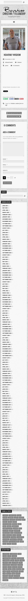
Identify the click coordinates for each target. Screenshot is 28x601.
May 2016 (5, 445)
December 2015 (6, 456)
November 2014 (6, 485)
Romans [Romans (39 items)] (22, 577)
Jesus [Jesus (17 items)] (12, 532)
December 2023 (6, 246)
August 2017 (6, 411)
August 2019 (6, 358)
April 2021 (5, 317)
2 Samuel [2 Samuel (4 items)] (22, 560)
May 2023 (5, 261)
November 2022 (6, 275)
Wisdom (19, 62)
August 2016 (6, 438)
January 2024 (6, 243)
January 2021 (6, 324)
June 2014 (5, 496)
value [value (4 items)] (4, 543)
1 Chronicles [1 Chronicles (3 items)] (6, 553)
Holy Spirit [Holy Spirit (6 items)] (5, 530)
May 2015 (5, 472)
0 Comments (16, 65)
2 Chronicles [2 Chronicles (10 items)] (20, 558)
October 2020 (6, 331)
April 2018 (5, 393)
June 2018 (5, 389)
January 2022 (6, 297)
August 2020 (6, 335)
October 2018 (6, 380)
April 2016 (5, 447)
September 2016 (6, 436)
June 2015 (5, 469)
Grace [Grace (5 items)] (4, 526)
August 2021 (6, 308)
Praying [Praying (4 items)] (19, 535)
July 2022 (5, 284)
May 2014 (5, 498)
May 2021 (5, 315)
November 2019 (6, 351)
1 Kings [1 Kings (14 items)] (4, 556)
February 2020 (6, 344)
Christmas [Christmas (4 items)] (11, 517)
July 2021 (5, 311)
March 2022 (5, 293)
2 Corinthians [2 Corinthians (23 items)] (6, 560)
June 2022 (5, 286)
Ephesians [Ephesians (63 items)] (20, 564)
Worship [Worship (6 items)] (14, 543)
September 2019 (6, 355)
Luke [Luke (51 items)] (4, 573)
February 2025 (6, 214)
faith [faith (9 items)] (24, 519)
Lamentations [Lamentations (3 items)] (15, 571)
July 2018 (5, 387)
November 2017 (6, 404)
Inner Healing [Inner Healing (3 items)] (6, 532)
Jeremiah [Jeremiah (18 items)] (18, 569)
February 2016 (6, 451)
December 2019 (6, 349)
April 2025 (5, 210)
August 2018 (6, 384)
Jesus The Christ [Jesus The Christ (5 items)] (18, 532)
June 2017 (5, 416)
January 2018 (6, 400)
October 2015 (6, 460)
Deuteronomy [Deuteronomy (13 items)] (6, 564)
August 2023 (6, 255)
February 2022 (6, 295)
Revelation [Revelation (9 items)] (16, 577)
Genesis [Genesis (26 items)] (20, 567)
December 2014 (6, 483)
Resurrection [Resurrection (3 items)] (13, 539)
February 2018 (6, 398)
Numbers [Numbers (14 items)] (11, 575)
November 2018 (6, 378)
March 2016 (5, 449)
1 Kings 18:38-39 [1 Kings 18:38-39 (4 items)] (12, 515)
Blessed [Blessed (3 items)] (19, 515)
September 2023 (6, 252)
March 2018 (5, 396)
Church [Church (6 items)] (16, 517)
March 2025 (5, 212)
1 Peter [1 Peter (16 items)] (9, 556)
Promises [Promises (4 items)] (13, 537)
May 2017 (5, 418)
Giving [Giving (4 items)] (19, 524)
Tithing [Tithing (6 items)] (21, 541)
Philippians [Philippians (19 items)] (16, 575)
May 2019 (5, 364)
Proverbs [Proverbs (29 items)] (5, 577)
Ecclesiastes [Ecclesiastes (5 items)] (13, 564)
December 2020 (6, 326)
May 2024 (5, 234)
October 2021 (6, 304)
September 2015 (6, 463)
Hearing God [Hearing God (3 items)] (15, 526)
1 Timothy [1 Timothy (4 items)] (14, 558)
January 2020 (6, 346)
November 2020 (6, 328)
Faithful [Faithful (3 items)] (5, 521)
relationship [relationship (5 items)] (6, 539)
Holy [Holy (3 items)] (20, 528)
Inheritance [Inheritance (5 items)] (17, 530)
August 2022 (6, 281)
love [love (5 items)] (4, 535)
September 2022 (6, 279)
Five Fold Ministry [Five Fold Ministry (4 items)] (7, 524)
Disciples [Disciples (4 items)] (21, 517)
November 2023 (6, 248)
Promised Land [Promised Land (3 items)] (6, 537)
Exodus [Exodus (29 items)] (4, 567)
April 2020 (5, 340)
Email (5, 164)
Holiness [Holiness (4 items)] (15, 528)
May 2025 (5, 208)
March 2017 (5, 422)
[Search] (13, 2)
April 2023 (5, 264)
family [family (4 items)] (9, 521)
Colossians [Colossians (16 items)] (14, 562)
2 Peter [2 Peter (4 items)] (16, 560)
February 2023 (6, 268)
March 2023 (5, 266)
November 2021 (6, 302)
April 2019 (5, 366)
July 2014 (5, 494)
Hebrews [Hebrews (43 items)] (5, 569)
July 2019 (5, 360)
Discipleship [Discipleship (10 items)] (5, 519)
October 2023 (6, 250)
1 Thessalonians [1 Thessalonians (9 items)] (6, 558)
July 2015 (5, 467)
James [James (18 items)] (14, 569)
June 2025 (5, 205)
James (6, 65)
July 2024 (5, 230)
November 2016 (6, 431)
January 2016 (6, 454)
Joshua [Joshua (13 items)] (8, 571)
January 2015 (6, 481)
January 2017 (6, 427)
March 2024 (5, 239)
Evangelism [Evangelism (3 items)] (18, 519)
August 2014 (6, 492)
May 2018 (5, 391)
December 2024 (6, 219)
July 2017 (5, 413)
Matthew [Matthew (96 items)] (18, 573)
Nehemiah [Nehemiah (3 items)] (5, 575)
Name (5, 159)
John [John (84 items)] (4, 571)
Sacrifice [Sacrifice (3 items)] (20, 539)
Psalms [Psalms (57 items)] (10, 577)
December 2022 (6, 272)
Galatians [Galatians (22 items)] (15, 567)
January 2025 (6, 217)
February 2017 (6, 425)
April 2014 (5, 501)
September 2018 (6, 382)
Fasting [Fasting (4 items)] (14, 521)
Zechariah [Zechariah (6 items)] (5, 580)
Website (5, 170)
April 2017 (5, 420)
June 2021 (5, 313)
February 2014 (6, 505)
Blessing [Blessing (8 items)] (5, 517)
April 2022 (5, 290)
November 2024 (6, 221)
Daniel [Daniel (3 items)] (20, 562)
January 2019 (6, 373)
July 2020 (5, 337)
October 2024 (6, 223)
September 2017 (6, 409)
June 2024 (5, 232)
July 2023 (5, 257)
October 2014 (6, 487)
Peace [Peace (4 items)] (14, 535)
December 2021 (6, 299)
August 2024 (6, 228)
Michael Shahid (9, 62)
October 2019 (6, 353)
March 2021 (5, 319)
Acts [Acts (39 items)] (10, 562)
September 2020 (6, 333)
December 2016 (6, 429)
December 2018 (6, 375)
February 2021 (6, 322)
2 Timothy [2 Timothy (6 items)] (5, 562)
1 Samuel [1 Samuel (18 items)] (14, 556)
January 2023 (6, 270)
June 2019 (5, 362)
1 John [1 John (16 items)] (19, 553)
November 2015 (6, 458)
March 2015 (5, 476)
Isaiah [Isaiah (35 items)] (10, 569)
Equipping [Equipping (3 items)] (12, 519)
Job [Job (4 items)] (23, 569)
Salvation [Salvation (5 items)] (5, 541)
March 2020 (5, 342)
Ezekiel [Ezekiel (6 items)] (9, 567)
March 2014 (5, 503)
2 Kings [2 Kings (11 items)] (12, 560)
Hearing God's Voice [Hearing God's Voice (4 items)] (7, 528)
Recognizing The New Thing (14, 113)
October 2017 (6, 407)
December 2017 (6, 402)
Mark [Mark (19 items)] (13, 573)
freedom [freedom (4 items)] (15, 524)
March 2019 (5, 369)
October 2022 (6, 277)
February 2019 (6, 371)
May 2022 (5, 288)
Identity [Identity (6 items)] (11, 530)
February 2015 (6, 478)
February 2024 (6, 241)
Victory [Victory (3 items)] (9, 543)
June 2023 (5, 259)
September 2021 (6, 306)
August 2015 (6, 465)
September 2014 (6, 489)
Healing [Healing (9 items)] (9, 526)
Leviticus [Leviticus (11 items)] (21, 571)
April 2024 (5, 237)
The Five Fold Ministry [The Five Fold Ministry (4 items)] (14, 541)
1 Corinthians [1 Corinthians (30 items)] (13, 553)
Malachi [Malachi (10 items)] (8, 573)
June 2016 (5, 443)
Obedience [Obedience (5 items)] (9, 535)
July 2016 (5, 440)
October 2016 (6, 434)
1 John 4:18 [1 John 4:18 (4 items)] (5, 515)
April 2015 (5, 474)
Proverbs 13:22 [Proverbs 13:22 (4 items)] (20, 537)
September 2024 (6, 226)
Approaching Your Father (13, 116)
